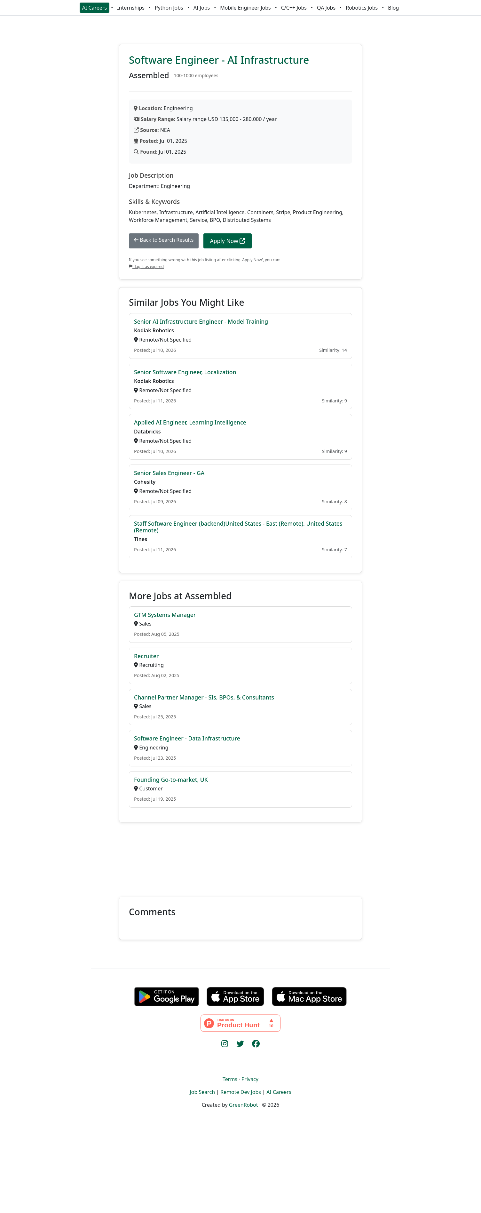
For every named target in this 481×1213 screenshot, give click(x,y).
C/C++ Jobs (294, 7)
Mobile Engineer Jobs (245, 7)
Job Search (202, 1092)
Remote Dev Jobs (240, 1092)
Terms (230, 1079)
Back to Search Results (163, 239)
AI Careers (94, 7)
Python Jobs (169, 7)
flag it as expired (146, 266)
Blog (393, 7)
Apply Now (227, 241)
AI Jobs (201, 7)
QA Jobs (326, 7)
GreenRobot (243, 1104)
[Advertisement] (240, 855)
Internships (131, 7)
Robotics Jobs (362, 7)
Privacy (249, 1079)
